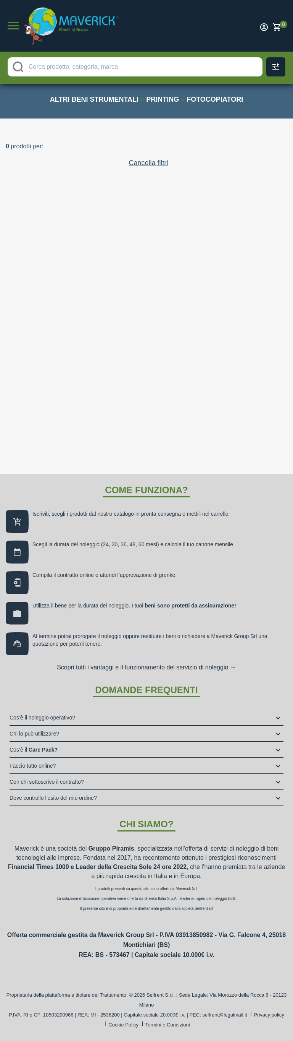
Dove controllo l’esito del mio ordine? (53, 798)
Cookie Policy (123, 1025)
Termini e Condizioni (167, 1025)
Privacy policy (269, 1015)
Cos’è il (34, 750)
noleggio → (220, 667)
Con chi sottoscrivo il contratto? (47, 782)
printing (162, 99)
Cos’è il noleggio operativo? (42, 718)
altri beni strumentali (94, 99)
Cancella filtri (148, 163)
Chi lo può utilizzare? (34, 734)
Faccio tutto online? (33, 766)
